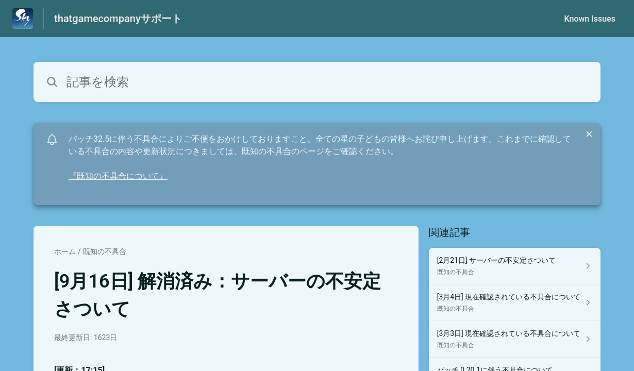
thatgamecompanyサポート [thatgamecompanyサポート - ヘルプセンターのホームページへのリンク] (118, 18)
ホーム (65, 251)
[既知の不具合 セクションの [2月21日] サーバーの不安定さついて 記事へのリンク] (514, 266)
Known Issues (589, 19)
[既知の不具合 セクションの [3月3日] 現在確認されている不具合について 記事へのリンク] (514, 339)
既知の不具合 (104, 251)
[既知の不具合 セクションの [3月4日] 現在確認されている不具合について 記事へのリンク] (514, 302)
